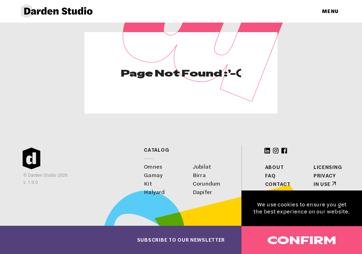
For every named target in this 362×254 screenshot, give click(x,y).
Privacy (325, 176)
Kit (148, 183)
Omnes (153, 166)
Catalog (156, 150)
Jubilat (202, 166)
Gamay (153, 175)
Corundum (206, 183)
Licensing (328, 167)
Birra (199, 175)
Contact (278, 184)
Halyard (154, 192)
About (274, 167)
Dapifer (202, 192)
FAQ (270, 176)
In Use (322, 184)
